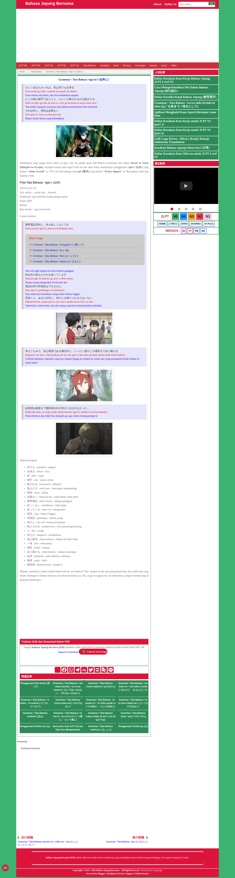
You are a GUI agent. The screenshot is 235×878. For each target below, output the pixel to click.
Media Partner (142, 873)
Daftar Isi (170, 4)
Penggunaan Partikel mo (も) (35, 726)
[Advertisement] (117, 35)
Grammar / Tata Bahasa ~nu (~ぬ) (51, 250)
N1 (208, 216)
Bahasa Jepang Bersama (49, 3)
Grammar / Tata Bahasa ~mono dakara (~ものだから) (100, 685)
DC (203, 230)
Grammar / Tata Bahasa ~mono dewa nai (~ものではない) (67, 703)
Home (21, 71)
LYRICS (173, 224)
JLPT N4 (35, 65)
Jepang (153, 65)
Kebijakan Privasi (115, 873)
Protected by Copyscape (151, 870)
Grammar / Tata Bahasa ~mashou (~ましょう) (100, 728)
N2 (200, 216)
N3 (192, 216)
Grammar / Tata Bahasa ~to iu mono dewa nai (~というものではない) (133, 703)
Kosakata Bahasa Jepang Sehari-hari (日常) (182, 147)
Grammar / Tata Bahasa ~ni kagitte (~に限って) (58, 244)
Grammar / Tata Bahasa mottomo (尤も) (35, 715)
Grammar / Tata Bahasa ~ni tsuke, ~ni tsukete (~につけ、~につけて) (35, 703)
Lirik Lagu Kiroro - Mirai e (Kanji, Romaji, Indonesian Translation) (182, 140)
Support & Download (68, 652)
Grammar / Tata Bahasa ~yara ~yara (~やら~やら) (133, 715)
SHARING (196, 224)
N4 (183, 216)
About (157, 4)
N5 (175, 216)
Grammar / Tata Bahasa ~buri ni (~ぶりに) (55, 256)
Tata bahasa (36, 71)
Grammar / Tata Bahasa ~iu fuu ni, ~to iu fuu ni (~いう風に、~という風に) (67, 716)
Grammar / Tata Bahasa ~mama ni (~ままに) (56, 261)
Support (129, 873)
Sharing (127, 65)
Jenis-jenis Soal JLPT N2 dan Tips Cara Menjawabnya (67, 728)
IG (183, 230)
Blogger (101, 873)
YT (190, 230)
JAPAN (183, 224)
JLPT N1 (74, 65)
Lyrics (164, 65)
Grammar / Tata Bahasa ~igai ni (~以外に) (84, 79)
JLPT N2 (61, 65)
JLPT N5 (22, 65)
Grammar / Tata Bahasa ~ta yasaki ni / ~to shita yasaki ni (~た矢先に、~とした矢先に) (100, 703)
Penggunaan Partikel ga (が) (133, 726)
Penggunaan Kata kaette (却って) (35, 685)
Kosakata (104, 65)
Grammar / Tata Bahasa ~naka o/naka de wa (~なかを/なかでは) (100, 716)
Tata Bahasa (89, 65)
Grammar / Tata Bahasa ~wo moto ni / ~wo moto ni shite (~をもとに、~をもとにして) (133, 686)
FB (196, 230)
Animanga (140, 65)
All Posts (208, 224)
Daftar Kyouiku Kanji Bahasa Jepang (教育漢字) (185, 96)
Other (174, 65)
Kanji (116, 65)
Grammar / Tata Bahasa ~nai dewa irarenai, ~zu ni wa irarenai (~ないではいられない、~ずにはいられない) (68, 688)
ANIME (162, 224)
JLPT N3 (48, 65)
